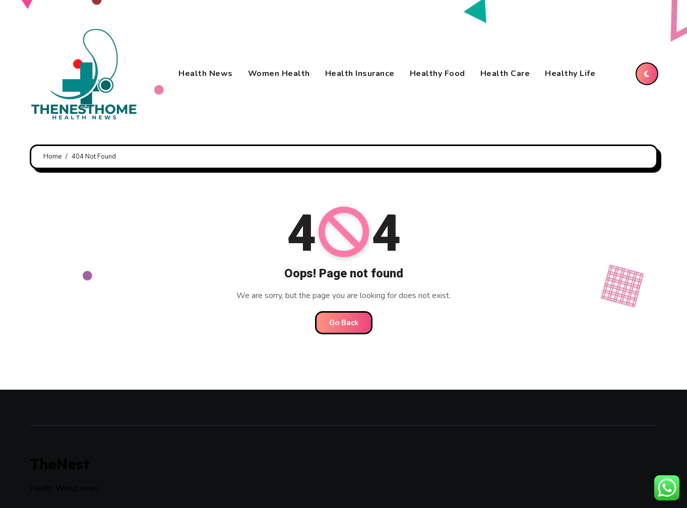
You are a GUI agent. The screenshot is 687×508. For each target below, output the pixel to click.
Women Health (279, 73)
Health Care (505, 73)
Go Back (343, 323)
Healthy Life (570, 73)
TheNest (60, 463)
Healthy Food (437, 73)
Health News (205, 73)
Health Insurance (360, 73)
